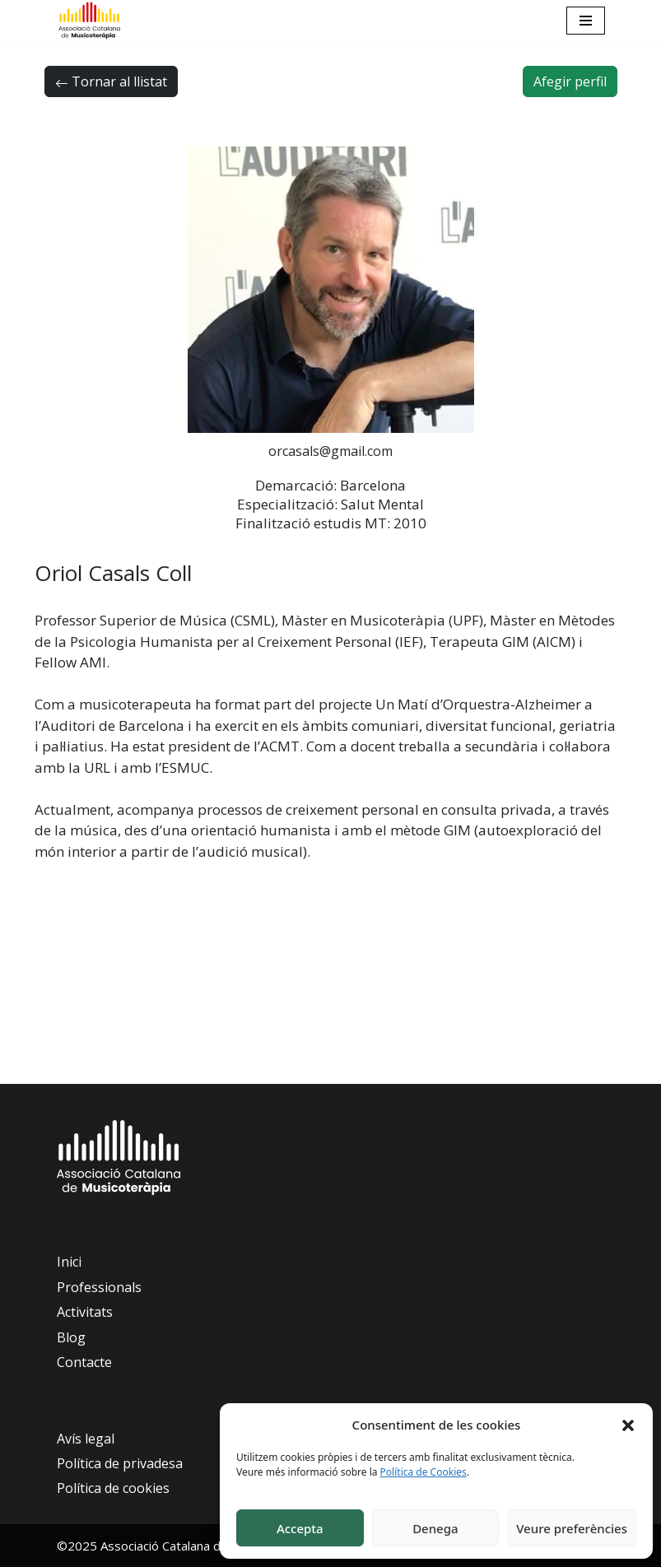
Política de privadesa (120, 1463)
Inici (69, 1262)
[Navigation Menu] (585, 21)
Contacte (84, 1362)
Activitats (85, 1312)
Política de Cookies (423, 1472)
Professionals (99, 1287)
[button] (628, 1424)
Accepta (300, 1528)
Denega (435, 1528)
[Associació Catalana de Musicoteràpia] (90, 20)
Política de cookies (113, 1488)
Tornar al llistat (111, 81)
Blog (71, 1337)
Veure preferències (571, 1528)
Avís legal (85, 1439)
